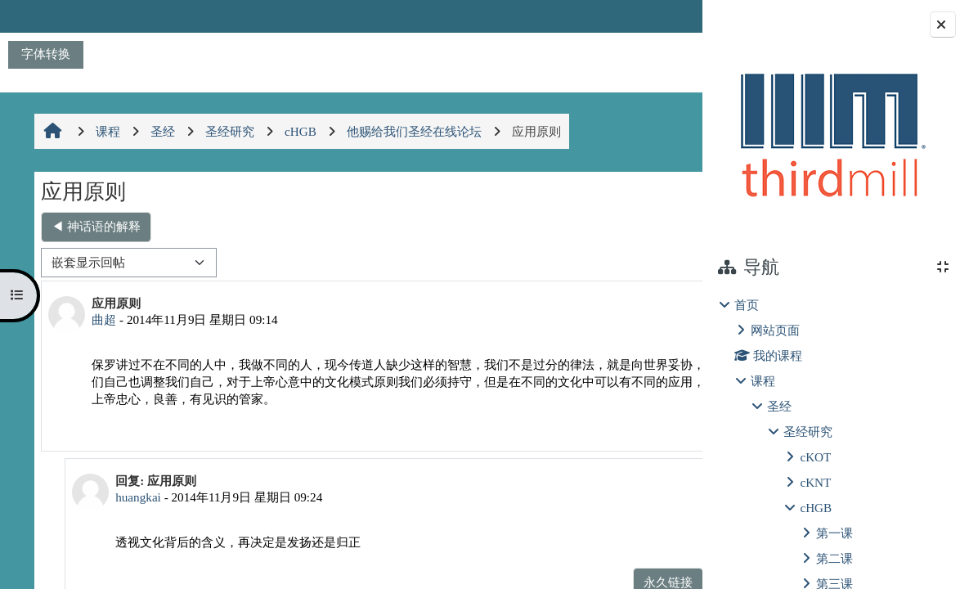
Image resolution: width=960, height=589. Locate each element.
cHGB (816, 508)
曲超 (102, 319)
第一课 (834, 533)
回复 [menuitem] (646, 426)
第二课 (834, 558)
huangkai (132, 497)
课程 (763, 381)
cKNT (815, 482)
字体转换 (45, 54)
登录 (660, 16)
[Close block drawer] (943, 24)
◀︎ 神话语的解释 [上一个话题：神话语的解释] (94, 226)
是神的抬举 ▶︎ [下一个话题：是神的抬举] (630, 226)
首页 (746, 305)
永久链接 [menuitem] (587, 426)
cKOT (815, 457)
